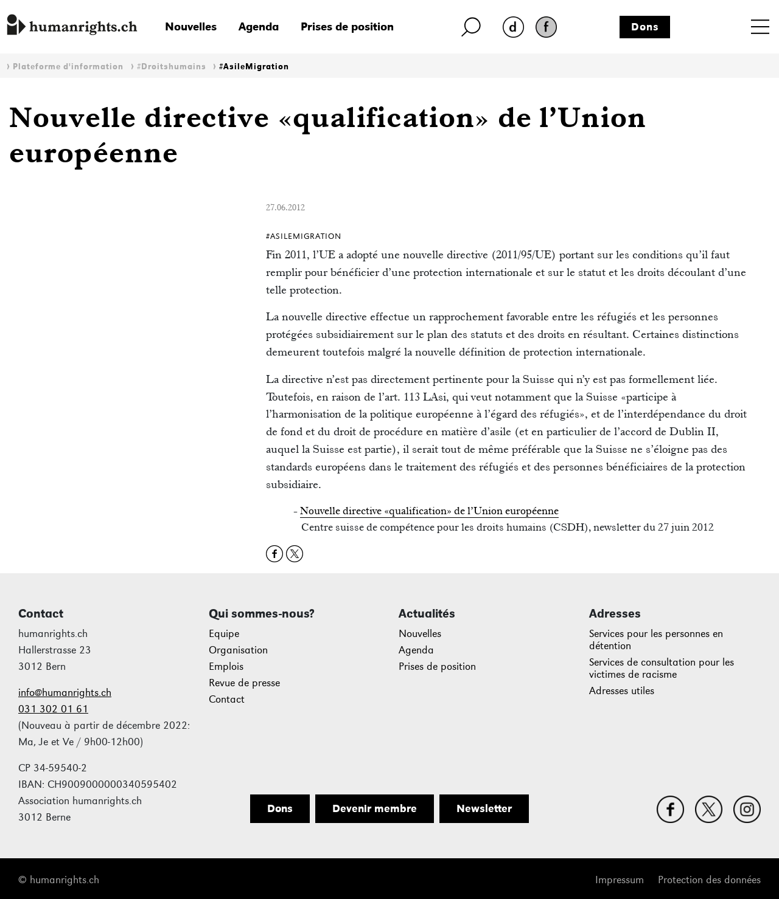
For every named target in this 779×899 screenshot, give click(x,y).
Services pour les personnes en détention (656, 639)
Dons (645, 27)
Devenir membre (374, 808)
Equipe (224, 633)
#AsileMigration (254, 66)
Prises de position (347, 26)
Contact (227, 699)
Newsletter (484, 808)
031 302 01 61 (53, 709)
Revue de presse (244, 683)
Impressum (619, 879)
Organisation (238, 650)
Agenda (259, 26)
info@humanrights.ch (64, 692)
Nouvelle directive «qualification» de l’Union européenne (429, 510)
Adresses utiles (621, 690)
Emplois (226, 666)
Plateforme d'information (68, 66)
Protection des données (709, 879)
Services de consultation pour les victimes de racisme (661, 668)
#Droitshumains (171, 66)
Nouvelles (191, 26)
